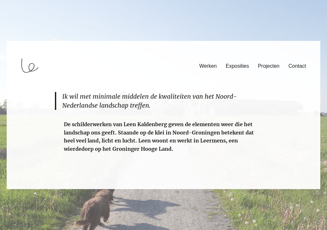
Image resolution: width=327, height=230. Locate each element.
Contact (297, 66)
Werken (208, 66)
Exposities (237, 66)
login (17, 186)
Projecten (269, 66)
